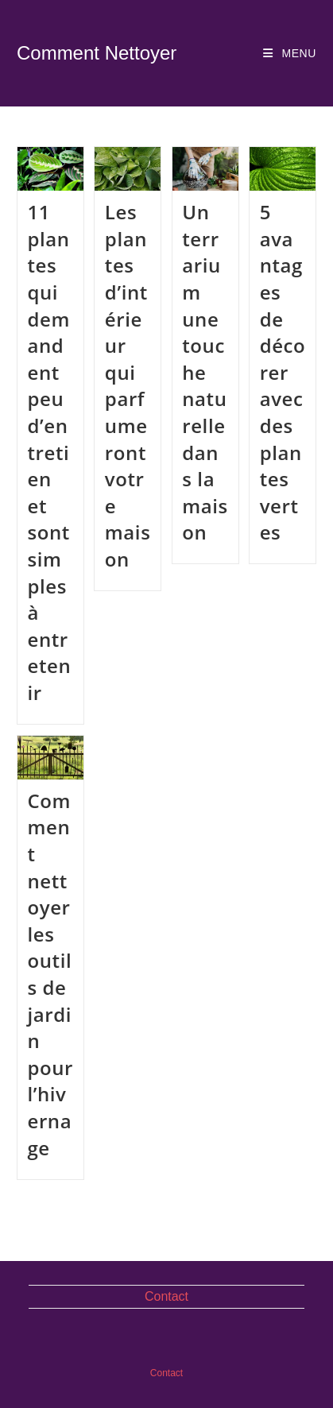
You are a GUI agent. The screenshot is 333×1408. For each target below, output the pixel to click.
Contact (166, 1296)
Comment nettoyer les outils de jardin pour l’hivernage (50, 974)
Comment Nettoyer (96, 53)
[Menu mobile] (289, 53)
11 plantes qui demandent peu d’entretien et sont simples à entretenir (49, 452)
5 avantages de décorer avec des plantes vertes (283, 372)
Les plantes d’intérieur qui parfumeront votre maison (128, 385)
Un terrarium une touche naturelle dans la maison (205, 372)
